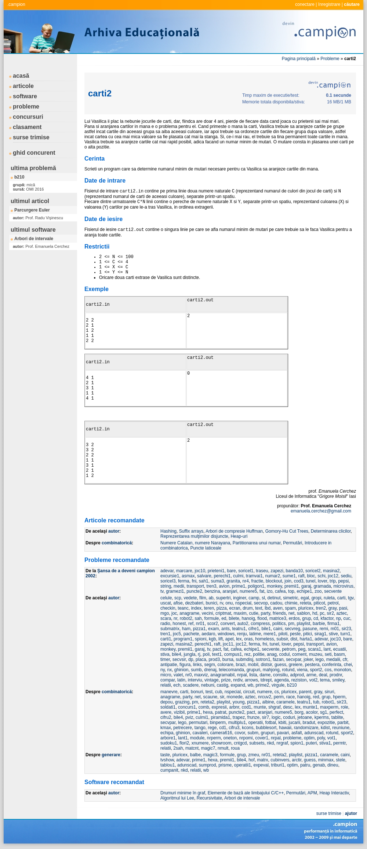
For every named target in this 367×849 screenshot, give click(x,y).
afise (177, 603)
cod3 (299, 581)
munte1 (310, 707)
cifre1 (253, 628)
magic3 (210, 754)
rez (247, 654)
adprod (297, 674)
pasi (343, 608)
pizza (222, 608)
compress (260, 623)
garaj (306, 586)
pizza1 (199, 628)
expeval (261, 765)
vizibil (179, 712)
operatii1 (242, 765)
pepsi (343, 581)
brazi (240, 664)
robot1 (328, 702)
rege (212, 727)
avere (165, 712)
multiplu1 (237, 722)
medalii (333, 659)
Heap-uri (238, 536)
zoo (318, 591)
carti (341, 597)
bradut (309, 722)
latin (181, 680)
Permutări (292, 542)
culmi (238, 575)
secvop (261, 603)
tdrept (266, 680)
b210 (19, 177)
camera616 (221, 732)
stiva (165, 654)
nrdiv (237, 680)
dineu (332, 765)
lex (238, 639)
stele (340, 759)
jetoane (305, 717)
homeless (264, 639)
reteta (305, 603)
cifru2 (165, 717)
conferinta (331, 664)
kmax (165, 727)
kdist (325, 727)
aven (278, 608)
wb (250, 685)
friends (279, 613)
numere (264, 691)
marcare (184, 570)
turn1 (345, 633)
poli (206, 654)
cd (315, 618)
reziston (299, 680)
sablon (303, 613)
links (197, 664)
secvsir (179, 659)
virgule (278, 685)
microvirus (343, 586)
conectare (305, 4)
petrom (288, 649)
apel (229, 639)
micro (165, 674)
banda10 (294, 570)
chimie (291, 603)
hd (314, 613)
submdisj (244, 659)
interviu (195, 680)
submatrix (169, 628)
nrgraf (282, 743)
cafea (280, 591)
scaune (210, 696)
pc (322, 613)
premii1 (291, 586)
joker (308, 659)
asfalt (296, 732)
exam (213, 628)
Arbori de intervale (33, 238)
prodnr (336, 674)
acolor (311, 712)
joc (174, 613)
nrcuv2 (264, 696)
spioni (200, 639)
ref (190, 623)
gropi (316, 597)
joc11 (228, 644)
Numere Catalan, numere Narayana (195, 542)
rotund (288, 669)
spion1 (296, 743)
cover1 (261, 737)
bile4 (176, 654)
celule (166, 597)
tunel (310, 581)
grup (306, 618)
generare (111, 754)
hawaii (285, 727)
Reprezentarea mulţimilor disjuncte (194, 536)
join (287, 581)
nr (175, 618)
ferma (183, 581)
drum (247, 608)
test (209, 691)
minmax (326, 759)
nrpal (242, 674)
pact (216, 649)
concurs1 (187, 707)
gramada (322, 586)
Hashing (168, 531)
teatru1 (239, 628)
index (196, 608)
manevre (169, 691)
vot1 (331, 737)
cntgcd (240, 743)
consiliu (280, 674)
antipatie (168, 664)
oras (248, 639)
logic (276, 717)
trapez (239, 717)
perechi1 (222, 575)
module (197, 737)
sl (263, 597)
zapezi (276, 570)
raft (301, 575)
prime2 (262, 685)
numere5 (248, 591)
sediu (346, 575)
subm (253, 732)
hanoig (248, 618)
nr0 (188, 674)
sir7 (265, 717)
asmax (188, 575)
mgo (164, 613)
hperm (339, 696)
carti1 (165, 639)
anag (272, 654)
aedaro (208, 633)
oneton (230, 737)
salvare (204, 575)
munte (260, 707)
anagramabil (222, 674)
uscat (165, 603)
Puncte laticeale (205, 548)
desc (287, 707)
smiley (338, 680)
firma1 (333, 623)
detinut (274, 597)
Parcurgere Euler (32, 210)
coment (299, 654)
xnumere (200, 743)
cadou (276, 603)
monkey (274, 586)
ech (176, 685)
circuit (248, 691)
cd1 (222, 727)
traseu (262, 570)
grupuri (253, 669)
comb (203, 707)
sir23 (346, 628)
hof (251, 759)
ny (162, 669)
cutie (253, 613)
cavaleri (199, 732)
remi (324, 628)
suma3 (217, 581)
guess (280, 664)
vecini (207, 613)
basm (339, 654)
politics (279, 623)
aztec (342, 613)
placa (201, 659)
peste (295, 633)
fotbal (270, 722)
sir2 (330, 613)
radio (165, 623)
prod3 (214, 659)
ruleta (329, 597)
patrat (220, 712)
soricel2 (312, 570)
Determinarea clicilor (331, 531)
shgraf (274, 707)
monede (235, 696)
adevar (167, 570)
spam (290, 608)
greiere (295, 664)
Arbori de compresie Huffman (234, 531)
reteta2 (207, 702)
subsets (256, 743)
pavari (283, 732)
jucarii (294, 722)
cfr (344, 659)
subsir (282, 639)
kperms (322, 717)
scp (177, 597)
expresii (218, 707)
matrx (262, 759)
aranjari (229, 591)
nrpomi (246, 737)
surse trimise (31, 137)
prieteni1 (216, 570)
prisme (225, 765)
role (344, 707)
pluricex (305, 608)
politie (258, 654)
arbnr (234, 707)
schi (321, 575)
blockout (274, 581)
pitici (307, 633)
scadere (191, 685)
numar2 (272, 575)
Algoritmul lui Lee (177, 798)
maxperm (329, 707)
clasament (27, 127)
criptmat (223, 613)
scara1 (314, 649)
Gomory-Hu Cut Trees (286, 531)
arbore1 (167, 737)
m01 (335, 628)
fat (261, 591)
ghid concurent (34, 153)
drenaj (210, 669)
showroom (221, 743)
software (25, 96)
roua (235, 748)
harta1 (306, 639)
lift (220, 639)
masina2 (331, 570)
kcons (247, 727)
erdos (294, 618)
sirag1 (321, 633)
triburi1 (278, 765)
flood (262, 618)
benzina (212, 591)
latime (255, 633)
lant (327, 649)
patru (305, 765)
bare (231, 570)
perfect (336, 712)
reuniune (340, 727)
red (316, 696)
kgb (212, 639)
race (290, 696)
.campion (16, 4)
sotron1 (263, 659)
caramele (285, 702)
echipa (166, 732)
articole (23, 86)
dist (293, 639)
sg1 (323, 712)
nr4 (246, 581)
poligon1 (256, 586)
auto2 (242, 623)
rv (221, 603)
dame (264, 674)
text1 (217, 654)
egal (305, 597)
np (338, 618)
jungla (189, 654)
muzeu (315, 654)
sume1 (289, 575)
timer (165, 659)
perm (279, 696)
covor (240, 732)
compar (167, 680)
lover (322, 581)
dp (190, 659)
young (239, 702)
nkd (270, 743)
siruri (329, 691)
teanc (183, 608)
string (165, 586)
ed (223, 618)
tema (325, 680)
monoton (342, 669)
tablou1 (167, 765)
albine (268, 702)
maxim (239, 613)
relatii (165, 685)
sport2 (316, 669)
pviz (189, 717)
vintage (211, 680)
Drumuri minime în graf (182, 792)
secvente (333, 591)
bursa (227, 659)
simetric (290, 597)
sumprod (207, 765)
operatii (255, 722)
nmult (223, 748)
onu (229, 603)
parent (305, 691)
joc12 (333, 575)
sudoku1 (168, 743)
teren (209, 608)
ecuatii (339, 649)
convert (227, 623)
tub (316, 702)
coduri (289, 717)
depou (166, 702)
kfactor (326, 618)
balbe (195, 754)
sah (198, 618)
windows (226, 633)
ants (225, 628)
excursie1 (169, 575)
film (202, 597)
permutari (198, 722)
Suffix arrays (191, 531)
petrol (332, 603)
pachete (191, 633)
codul (284, 654)
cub (218, 691)
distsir (266, 664)
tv (161, 591)
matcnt (192, 748)
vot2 (313, 680)
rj (199, 654)
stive (333, 633)
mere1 (270, 633)
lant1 (183, 737)
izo (269, 591)
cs (277, 691)
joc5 (177, 633)
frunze (253, 717)
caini (278, 628)
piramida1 (220, 717)
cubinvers (279, 759)
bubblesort (266, 727)
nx (169, 669)
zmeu (253, 754)
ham (186, 628)
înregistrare (329, 4)
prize (225, 680)
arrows (251, 680)
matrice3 (277, 618)
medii (179, 586)
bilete (234, 618)
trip (333, 581)
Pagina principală (299, 58)
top (291, 591)
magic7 (208, 748)
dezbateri (194, 603)
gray (332, 608)
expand (238, 685)
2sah (178, 748)
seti (328, 654)
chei (348, 664)
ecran (234, 608)
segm (209, 664)
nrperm (214, 737)
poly (321, 737)
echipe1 (304, 591)
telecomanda (231, 669)
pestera (312, 664)
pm (291, 623)
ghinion (181, 669)
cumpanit (169, 770)
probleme (26, 106)
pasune (310, 628)
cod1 (246, 707)
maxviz (201, 674)
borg (299, 712)
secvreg (292, 628)
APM (312, 792)
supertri (223, 597)
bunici (211, 603)
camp (253, 597)
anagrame (189, 613)
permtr (339, 743)
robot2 (186, 618)
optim (309, 737)
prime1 (239, 586)
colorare (225, 664)
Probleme (329, 58)
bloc (311, 575)
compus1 (233, 654)
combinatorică (117, 542)
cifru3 (234, 727)
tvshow (167, 759)
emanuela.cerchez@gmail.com (321, 511)
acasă (21, 76)
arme (311, 674)
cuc (346, 618)
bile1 (265, 628)
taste (165, 754)
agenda (281, 680)
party (265, 613)
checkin (167, 608)
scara (165, 618)
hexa (207, 712)
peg (301, 649)
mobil (253, 664)
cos (327, 669)
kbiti (282, 722)
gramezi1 (175, 591)
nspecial (243, 603)
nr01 (200, 623)
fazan (278, 659)
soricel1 (245, 570)
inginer (239, 597)
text (258, 608)
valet (178, 674)
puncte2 (194, 591)
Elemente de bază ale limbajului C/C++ (246, 792)
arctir (296, 759)
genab (319, 765)
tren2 (321, 608)
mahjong (271, 669)
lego (319, 659)
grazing (182, 702)
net (291, 613)
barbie (319, 623)
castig (222, 685)
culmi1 (202, 717)
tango (200, 727)
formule (211, 618)
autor (113, 531)
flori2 (184, 743)
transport (195, 586)
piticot (319, 603)
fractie (257, 581)
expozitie (326, 722)
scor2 (212, 623)
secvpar (293, 659)
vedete (190, 597)
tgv (350, 597)
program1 (183, 639)
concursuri (28, 117)
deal (323, 674)
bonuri (197, 691)
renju (242, 633)
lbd (267, 608)
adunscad (313, 732)
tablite (337, 717)
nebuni (207, 685)
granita (233, 581)
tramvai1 (254, 575)
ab (210, 597)
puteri (311, 743)
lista (253, 674)
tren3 (211, 586)
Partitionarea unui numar (257, 542)
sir (222, 696)
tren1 (165, 633)
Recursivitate (209, 798)
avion (224, 586)
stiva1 (325, 743)
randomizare (306, 727)
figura (184, 664)
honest (179, 623)
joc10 (200, 570)
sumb (196, 669)
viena (302, 669)
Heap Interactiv (334, 792)
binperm (218, 722)
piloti (283, 633)
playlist (303, 623)
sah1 (203, 581)
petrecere (182, 727)
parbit (342, 722)
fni (194, 581)
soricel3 (167, 581)
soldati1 (167, 707)
